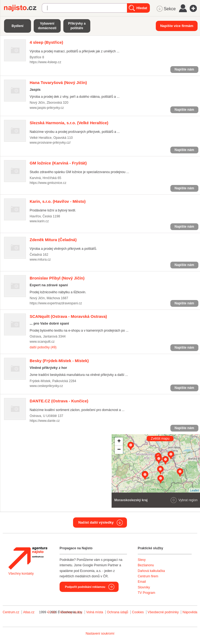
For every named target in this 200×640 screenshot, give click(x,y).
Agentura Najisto (27, 558)
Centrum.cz (11, 612)
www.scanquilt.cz (42, 341)
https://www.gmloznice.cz (48, 183)
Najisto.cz (23, 8)
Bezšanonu (146, 565)
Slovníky (144, 587)
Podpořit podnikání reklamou (85, 586)
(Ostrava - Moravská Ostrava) (68, 316)
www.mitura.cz (40, 259)
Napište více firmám (176, 26)
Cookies (138, 612)
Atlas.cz (29, 612)
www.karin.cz (39, 221)
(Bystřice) (46, 42)
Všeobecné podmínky (163, 612)
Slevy (142, 560)
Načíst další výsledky (96, 522)
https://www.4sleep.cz (45, 62)
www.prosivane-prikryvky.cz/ (50, 142)
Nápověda (189, 612)
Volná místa (94, 612)
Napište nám (184, 69)
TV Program (146, 593)
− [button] (119, 450)
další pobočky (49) (43, 347)
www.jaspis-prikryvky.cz (47, 108)
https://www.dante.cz (45, 421)
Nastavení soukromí (100, 633)
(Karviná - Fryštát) (58, 163)
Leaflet (194, 490)
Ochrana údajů (117, 612)
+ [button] (119, 441)
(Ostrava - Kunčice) (59, 401)
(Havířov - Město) (58, 201)
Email (142, 582)
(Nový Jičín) (58, 82)
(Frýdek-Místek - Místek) (59, 360)
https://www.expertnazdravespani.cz (56, 303)
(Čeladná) (53, 239)
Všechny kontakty (21, 573)
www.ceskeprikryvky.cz (46, 386)
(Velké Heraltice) (69, 122)
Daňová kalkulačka (151, 571)
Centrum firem (148, 576)
